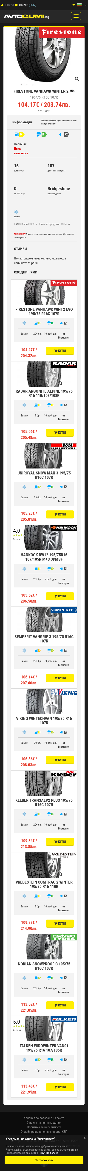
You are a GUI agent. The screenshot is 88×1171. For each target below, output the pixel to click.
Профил (9, 5)
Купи (60, 351)
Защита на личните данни (44, 1122)
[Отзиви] (16, 5)
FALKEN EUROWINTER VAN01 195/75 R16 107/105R (44, 1048)
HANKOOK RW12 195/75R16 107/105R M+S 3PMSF (44, 557)
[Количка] (73, 5)
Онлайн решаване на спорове (40, 1131)
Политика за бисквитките (44, 1127)
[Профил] (2, 5)
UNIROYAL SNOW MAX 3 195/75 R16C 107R (44, 475)
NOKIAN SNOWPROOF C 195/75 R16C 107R (44, 966)
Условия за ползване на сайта (44, 1118)
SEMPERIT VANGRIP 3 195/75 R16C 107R (44, 639)
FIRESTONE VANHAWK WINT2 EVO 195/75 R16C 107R (44, 311)
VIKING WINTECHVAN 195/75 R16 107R (44, 720)
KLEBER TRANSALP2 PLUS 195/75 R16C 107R (44, 802)
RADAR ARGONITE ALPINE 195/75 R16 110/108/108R (44, 393)
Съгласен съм (44, 1160)
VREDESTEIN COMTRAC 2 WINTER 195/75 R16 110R (44, 884)
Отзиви (23, 5)
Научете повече (49, 1152)
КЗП (64, 1131)
